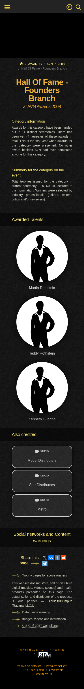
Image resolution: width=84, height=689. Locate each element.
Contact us (44, 674)
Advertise (56, 670)
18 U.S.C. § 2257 (34, 670)
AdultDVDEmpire (60, 601)
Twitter (58, 650)
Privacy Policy (56, 666)
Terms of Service (29, 666)
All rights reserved (38, 650)
